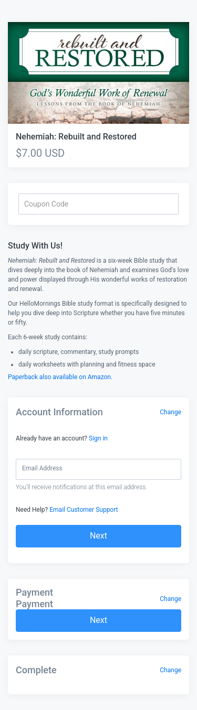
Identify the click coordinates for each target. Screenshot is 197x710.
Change (170, 412)
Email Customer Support (83, 509)
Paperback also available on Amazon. (60, 377)
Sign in (98, 438)
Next (98, 536)
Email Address (42, 468)
